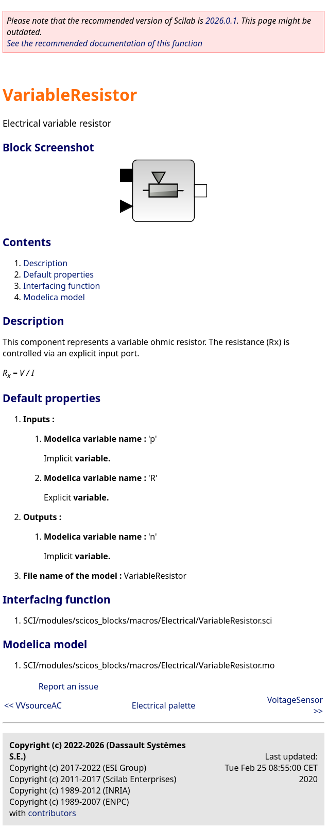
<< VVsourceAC (33, 705)
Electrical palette (164, 705)
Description (45, 263)
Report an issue (68, 686)
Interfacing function (61, 285)
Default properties (58, 274)
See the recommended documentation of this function (104, 43)
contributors (52, 813)
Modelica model (54, 297)
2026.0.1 (221, 20)
